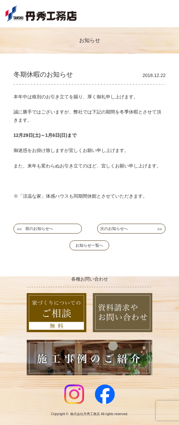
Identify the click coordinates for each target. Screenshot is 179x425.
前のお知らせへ (39, 228)
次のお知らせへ (114, 228)
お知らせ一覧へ (89, 245)
